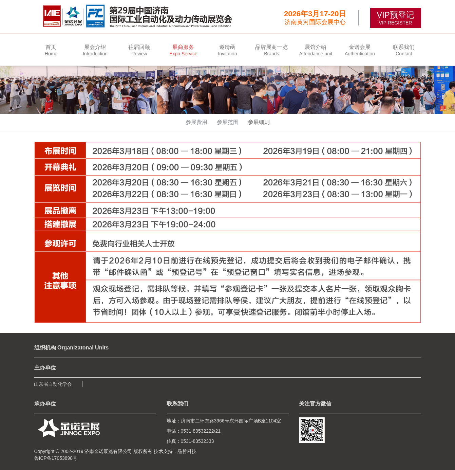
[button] (95, 50)
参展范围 (228, 122)
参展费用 (196, 122)
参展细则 (259, 122)
